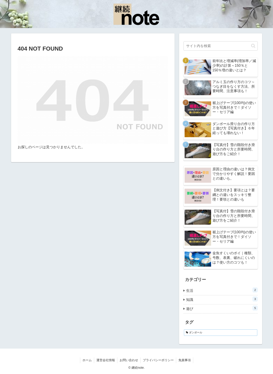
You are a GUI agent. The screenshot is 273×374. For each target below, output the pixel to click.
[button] (253, 45)
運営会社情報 (105, 360)
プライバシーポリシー (158, 360)
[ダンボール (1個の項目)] (220, 332)
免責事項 (184, 360)
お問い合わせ (129, 360)
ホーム (87, 360)
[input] (220, 46)
